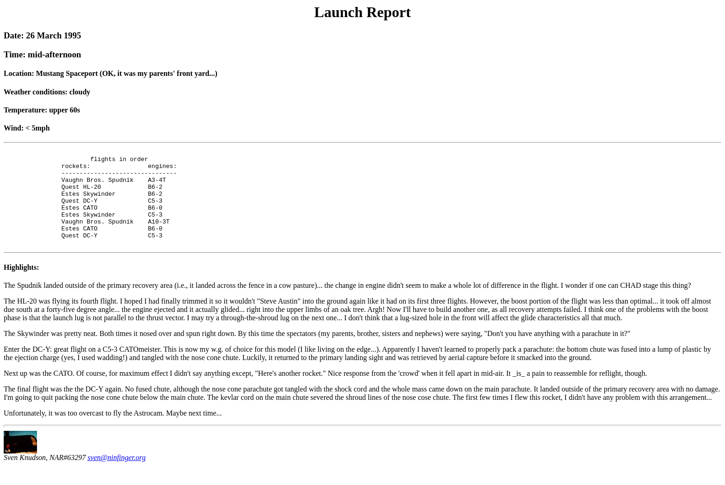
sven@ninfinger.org (116, 477)
